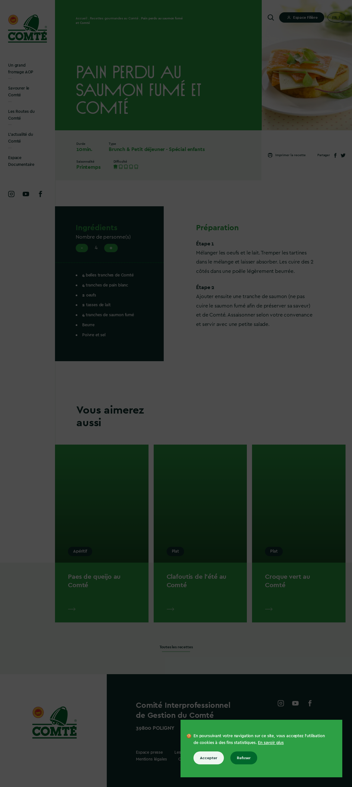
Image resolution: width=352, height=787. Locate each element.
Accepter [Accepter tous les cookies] (208, 757)
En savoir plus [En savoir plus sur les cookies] (271, 742)
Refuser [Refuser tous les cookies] (244, 757)
